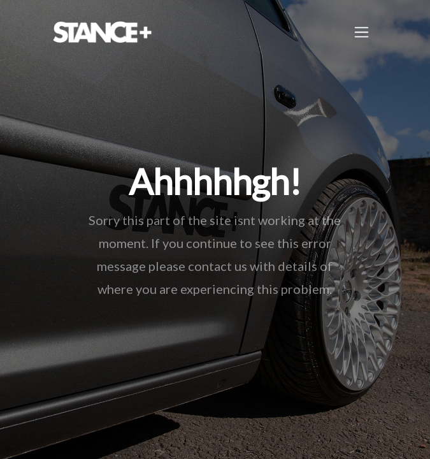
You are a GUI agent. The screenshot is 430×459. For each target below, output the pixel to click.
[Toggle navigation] (361, 32)
